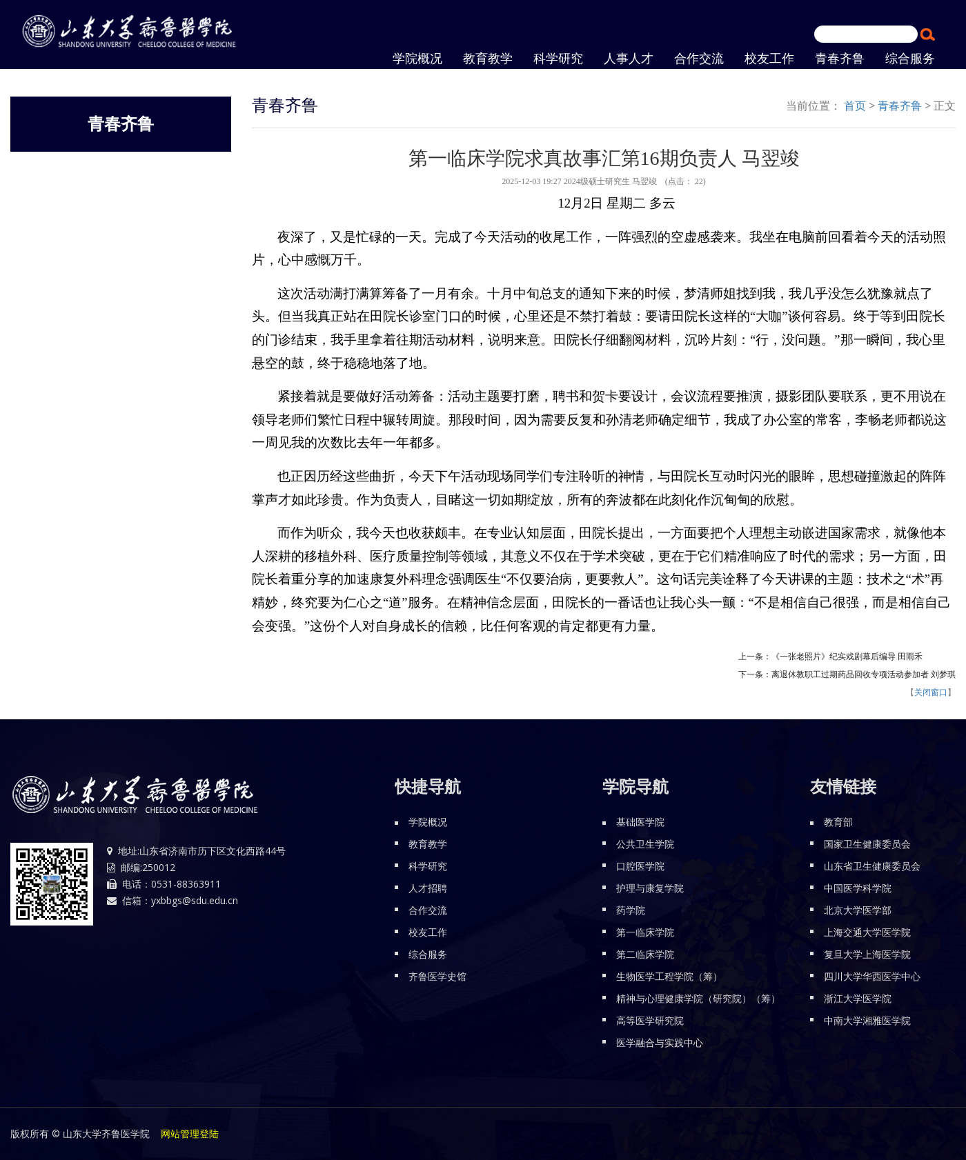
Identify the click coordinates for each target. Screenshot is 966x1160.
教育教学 (488, 58)
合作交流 (427, 910)
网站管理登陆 (190, 1133)
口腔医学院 (640, 865)
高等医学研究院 (650, 1020)
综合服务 (427, 954)
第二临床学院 (645, 954)
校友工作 (427, 932)
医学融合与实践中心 (659, 1042)
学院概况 (427, 821)
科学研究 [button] (558, 58)
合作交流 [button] (699, 58)
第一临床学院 (645, 932)
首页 (855, 105)
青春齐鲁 (840, 58)
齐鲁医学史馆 (437, 976)
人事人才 (628, 58)
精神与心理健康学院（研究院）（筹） (698, 998)
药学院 (630, 910)
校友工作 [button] (769, 58)
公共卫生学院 (645, 843)
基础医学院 (640, 821)
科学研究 (427, 865)
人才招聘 (427, 887)
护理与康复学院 (650, 887)
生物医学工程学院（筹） (669, 976)
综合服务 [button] (910, 58)
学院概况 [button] (417, 58)
